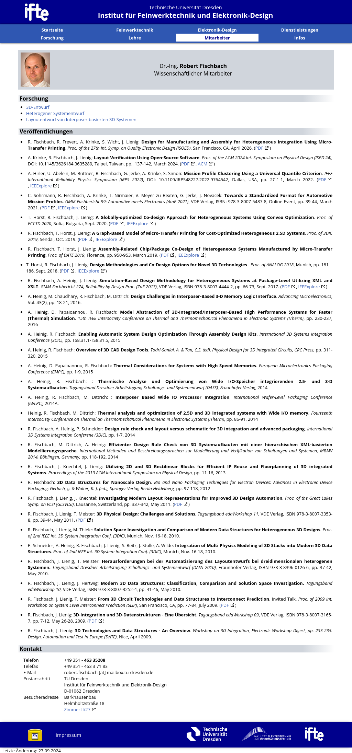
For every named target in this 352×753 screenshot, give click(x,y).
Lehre (135, 37)
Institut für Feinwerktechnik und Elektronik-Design (185, 15)
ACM (203, 163)
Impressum (68, 734)
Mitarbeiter (217, 37)
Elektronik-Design (217, 29)
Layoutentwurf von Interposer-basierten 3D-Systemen (81, 119)
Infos (299, 37)
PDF (259, 147)
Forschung (52, 37)
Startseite (52, 29)
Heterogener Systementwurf (55, 112)
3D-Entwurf (38, 106)
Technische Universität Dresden (185, 7)
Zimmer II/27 (77, 709)
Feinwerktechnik (134, 29)
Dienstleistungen (300, 29)
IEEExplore (41, 185)
